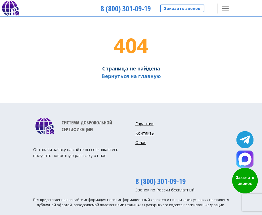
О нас (140, 142)
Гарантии (144, 123)
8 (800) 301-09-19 (160, 181)
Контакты (144, 133)
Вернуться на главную (131, 76)
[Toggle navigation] (225, 8)
